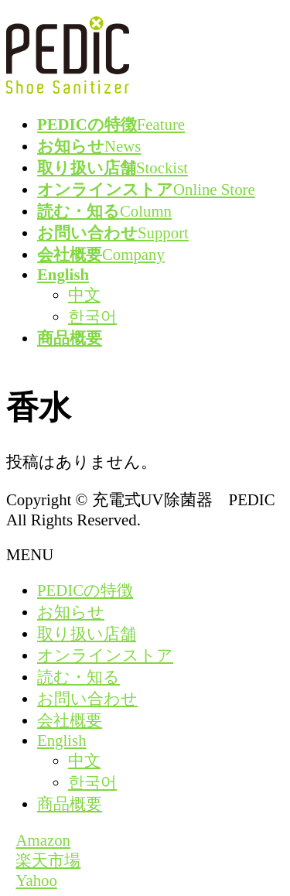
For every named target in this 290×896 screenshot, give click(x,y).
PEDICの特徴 (85, 590)
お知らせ (70, 612)
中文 (84, 294)
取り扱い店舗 (86, 633)
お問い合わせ (87, 698)
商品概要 (69, 803)
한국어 (92, 316)
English (62, 740)
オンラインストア (105, 655)
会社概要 (69, 720)
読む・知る (78, 677)
